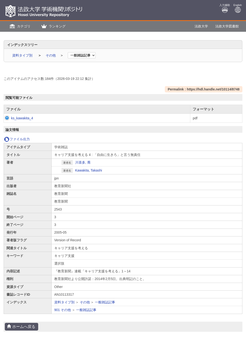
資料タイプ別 (22, 55)
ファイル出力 (17, 139)
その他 (51, 55)
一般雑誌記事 (105, 302)
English (238, 8)
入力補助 (224, 8)
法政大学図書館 (227, 26)
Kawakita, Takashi (88, 170)
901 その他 (62, 310)
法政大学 (201, 26)
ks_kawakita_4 (17, 118)
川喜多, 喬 (83, 162)
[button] (19, 26)
